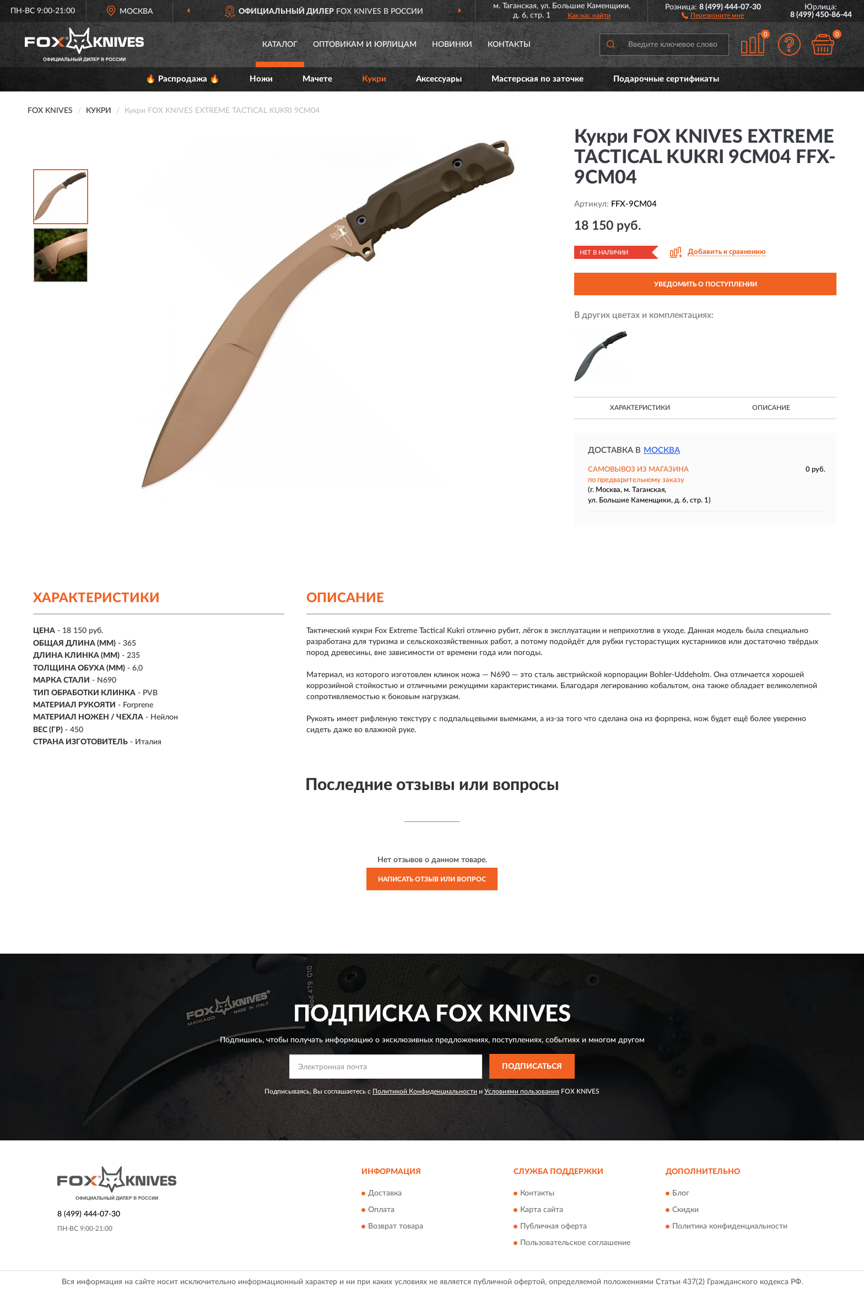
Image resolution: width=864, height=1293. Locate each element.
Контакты (509, 44)
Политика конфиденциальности (729, 1226)
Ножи (261, 79)
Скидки (685, 1210)
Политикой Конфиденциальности (424, 1091)
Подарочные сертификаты (666, 79)
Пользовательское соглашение (575, 1243)
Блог (680, 1193)
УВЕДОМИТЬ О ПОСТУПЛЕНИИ (705, 284)
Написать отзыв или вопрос (432, 879)
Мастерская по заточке (538, 79)
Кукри (374, 79)
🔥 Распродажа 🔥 (182, 79)
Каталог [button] (280, 44)
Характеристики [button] (640, 407)
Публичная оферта (553, 1226)
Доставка (385, 1193)
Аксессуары (439, 79)
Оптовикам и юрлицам (365, 44)
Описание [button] (771, 407)
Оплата (381, 1210)
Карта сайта (541, 1210)
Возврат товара (395, 1226)
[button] (713, 15)
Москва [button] (662, 450)
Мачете (317, 79)
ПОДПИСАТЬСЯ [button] (532, 1066)
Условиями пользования (521, 1091)
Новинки (452, 44)
